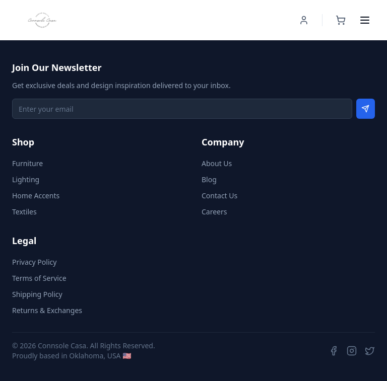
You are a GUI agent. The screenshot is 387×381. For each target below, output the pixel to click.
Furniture (27, 163)
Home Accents (35, 195)
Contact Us (219, 195)
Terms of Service (39, 278)
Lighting (25, 179)
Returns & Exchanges (47, 310)
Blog (209, 179)
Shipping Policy (37, 294)
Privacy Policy (34, 262)
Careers (214, 211)
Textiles (24, 211)
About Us (217, 163)
